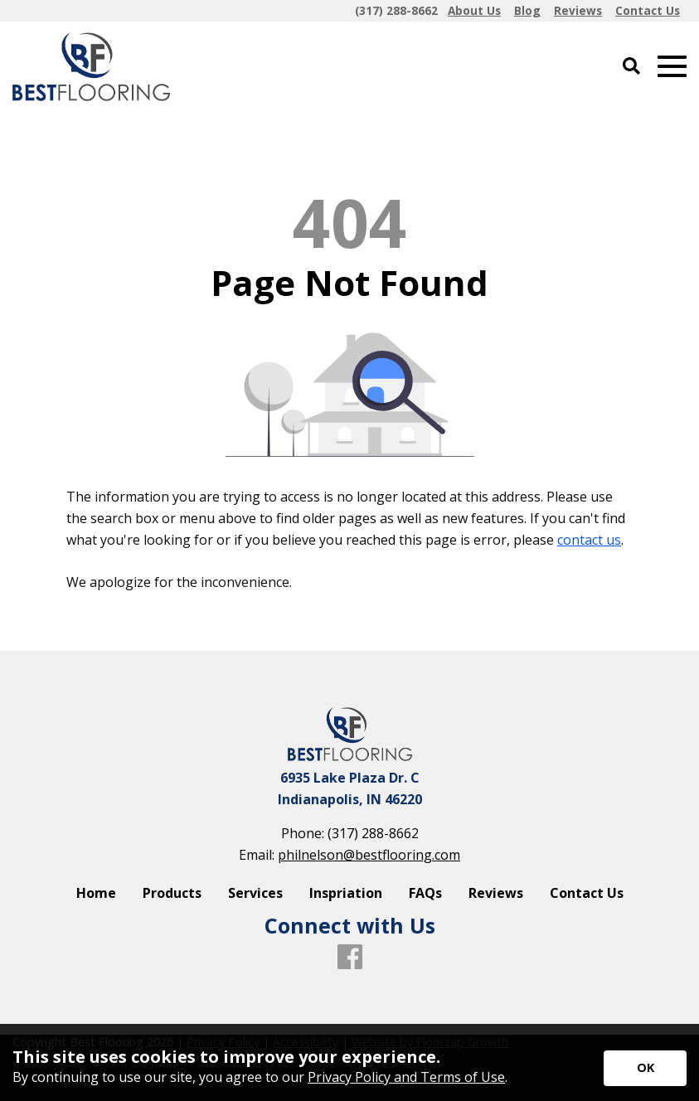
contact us (589, 540)
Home (96, 893)
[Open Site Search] (631, 66)
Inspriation (345, 893)
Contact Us (587, 893)
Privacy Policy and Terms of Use (406, 1077)
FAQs (425, 893)
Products (172, 893)
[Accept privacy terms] (645, 1068)
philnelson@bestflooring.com (369, 855)
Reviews (495, 893)
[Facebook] (349, 957)
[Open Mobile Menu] (672, 67)
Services (255, 893)
